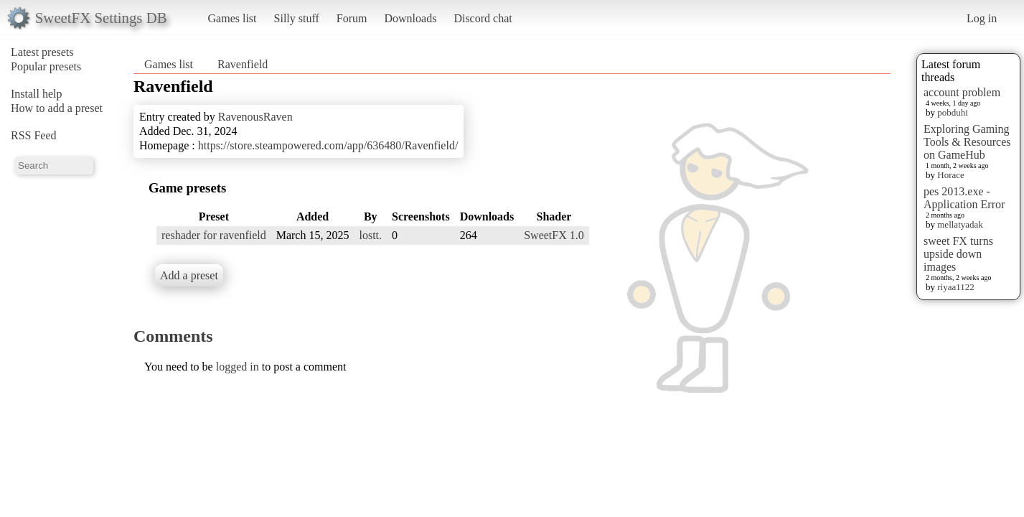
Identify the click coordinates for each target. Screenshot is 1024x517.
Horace (950, 174)
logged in (237, 366)
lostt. (370, 235)
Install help (36, 94)
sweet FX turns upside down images (958, 254)
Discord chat (483, 18)
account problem (962, 92)
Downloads (410, 18)
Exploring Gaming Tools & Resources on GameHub (967, 142)
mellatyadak (960, 224)
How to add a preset (57, 108)
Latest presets (42, 52)
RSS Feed (34, 135)
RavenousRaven (255, 117)
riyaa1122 (955, 286)
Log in (982, 18)
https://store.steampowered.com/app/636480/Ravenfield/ (328, 145)
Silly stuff (296, 18)
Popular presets (46, 66)
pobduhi (952, 112)
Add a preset (189, 275)
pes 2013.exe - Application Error (964, 197)
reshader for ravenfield (213, 235)
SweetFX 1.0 (554, 235)
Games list (232, 18)
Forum (352, 18)
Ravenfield (242, 64)
